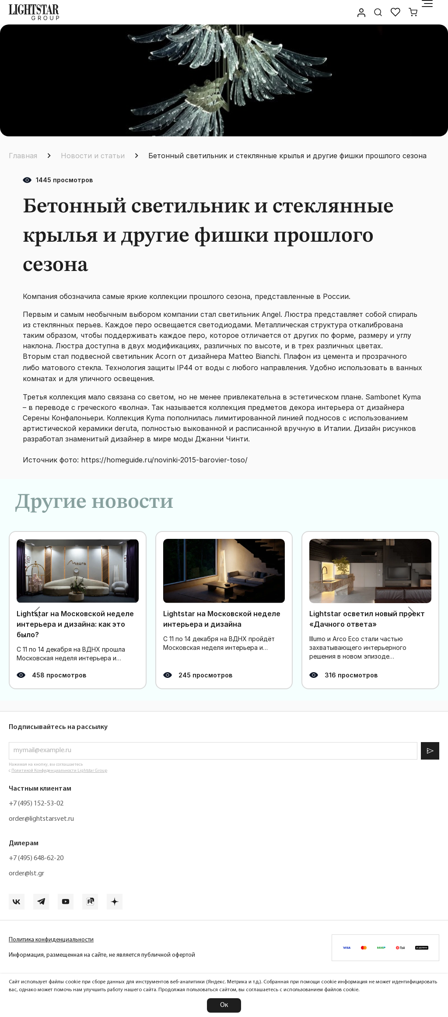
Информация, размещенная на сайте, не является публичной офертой (102, 955)
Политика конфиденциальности (51, 940)
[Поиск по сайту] (378, 12)
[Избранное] (395, 12)
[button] (37, 612)
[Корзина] (413, 12)
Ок (224, 1005)
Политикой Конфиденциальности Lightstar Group (59, 770)
